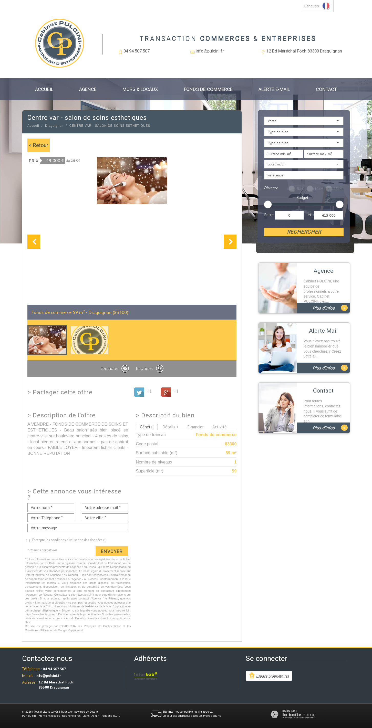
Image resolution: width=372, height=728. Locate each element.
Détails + (170, 427)
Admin (95, 716)
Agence (88, 89)
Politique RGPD (110, 716)
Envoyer (112, 551)
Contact (326, 89)
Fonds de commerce (208, 89)
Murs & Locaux (140, 89)
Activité (219, 427)
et (310, 214)
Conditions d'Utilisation (39, 630)
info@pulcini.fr (210, 51)
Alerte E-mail (274, 89)
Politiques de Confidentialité (102, 626)
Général (147, 427)
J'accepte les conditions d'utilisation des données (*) (69, 540)
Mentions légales (49, 716)
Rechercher (304, 232)
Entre (269, 214)
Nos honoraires (71, 716)
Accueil (44, 89)
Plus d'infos (330, 308)
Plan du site (29, 716)
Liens (85, 716)
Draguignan (54, 126)
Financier (195, 427)
